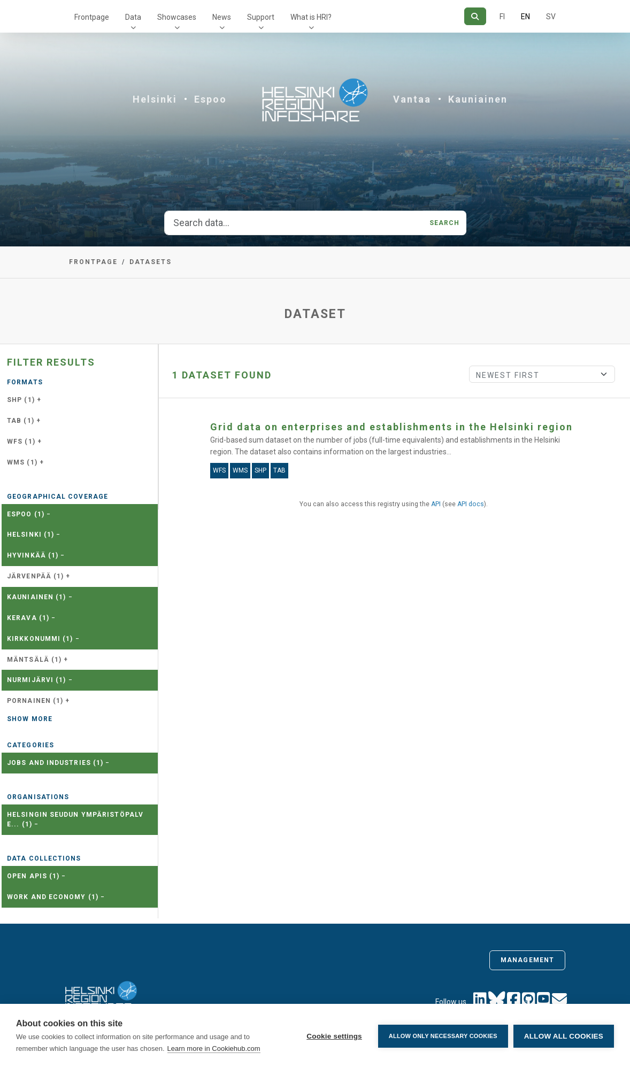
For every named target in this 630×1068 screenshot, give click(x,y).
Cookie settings (334, 1036)
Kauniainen (478, 99)
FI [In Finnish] (502, 16)
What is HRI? (311, 17)
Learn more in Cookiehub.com (213, 1048)
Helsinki (155, 99)
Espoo (210, 99)
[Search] (475, 16)
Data (133, 17)
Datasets (150, 262)
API (436, 504)
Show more (29, 719)
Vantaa (412, 99)
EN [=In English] (525, 16)
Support (260, 17)
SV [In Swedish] (551, 16)
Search (444, 223)
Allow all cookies (563, 1036)
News (221, 17)
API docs (470, 504)
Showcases (176, 17)
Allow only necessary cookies (443, 1036)
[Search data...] (294, 223)
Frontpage (91, 17)
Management (527, 960)
